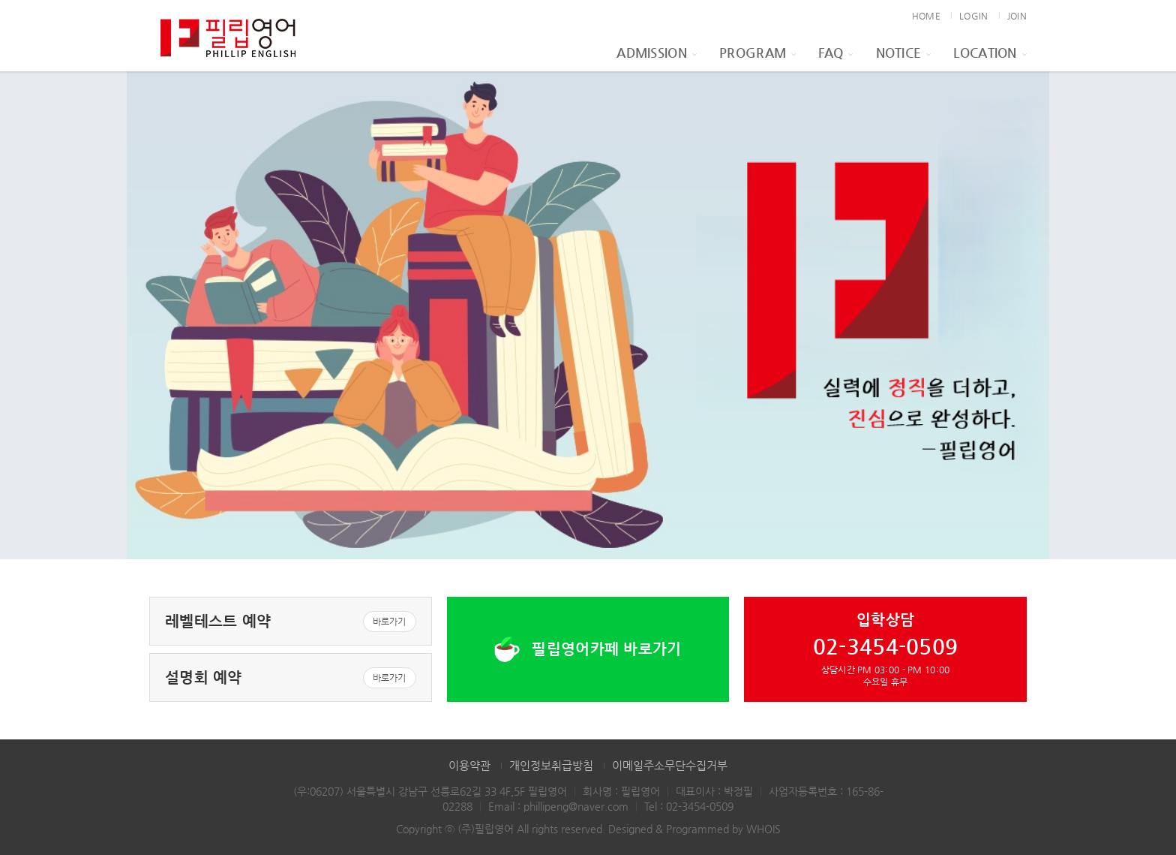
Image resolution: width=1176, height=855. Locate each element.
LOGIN (973, 16)
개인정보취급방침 (551, 765)
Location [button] (990, 52)
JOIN (1017, 16)
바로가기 (389, 621)
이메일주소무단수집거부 (670, 765)
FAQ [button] (835, 52)
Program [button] (757, 52)
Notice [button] (904, 52)
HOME (926, 16)
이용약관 (469, 765)
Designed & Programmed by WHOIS (694, 829)
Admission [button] (656, 52)
